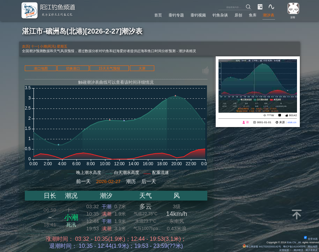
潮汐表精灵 (311, 250)
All (299, 242)
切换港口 (73, 68)
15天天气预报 (109, 68)
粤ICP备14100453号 (294, 246)
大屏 (142, 68)
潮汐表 (268, 15)
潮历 (131, 181)
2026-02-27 (108, 181)
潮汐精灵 (298, 250)
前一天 (83, 181)
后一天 (148, 181)
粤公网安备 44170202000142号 (262, 246)
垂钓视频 (198, 15)
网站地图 (313, 246)
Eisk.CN (291, 242)
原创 (238, 15)
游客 (292, 17)
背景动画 (311, 238)
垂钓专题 (176, 15)
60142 (293, 115)
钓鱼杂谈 (220, 15)
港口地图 (41, 68)
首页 (158, 15)
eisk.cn (292, 122)
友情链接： (285, 250)
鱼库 (253, 15)
